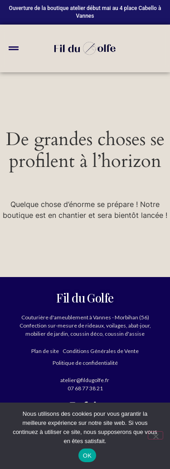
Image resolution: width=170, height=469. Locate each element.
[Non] (155, 435)
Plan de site (45, 351)
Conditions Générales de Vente (101, 351)
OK (87, 455)
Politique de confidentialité (85, 362)
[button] (14, 48)
